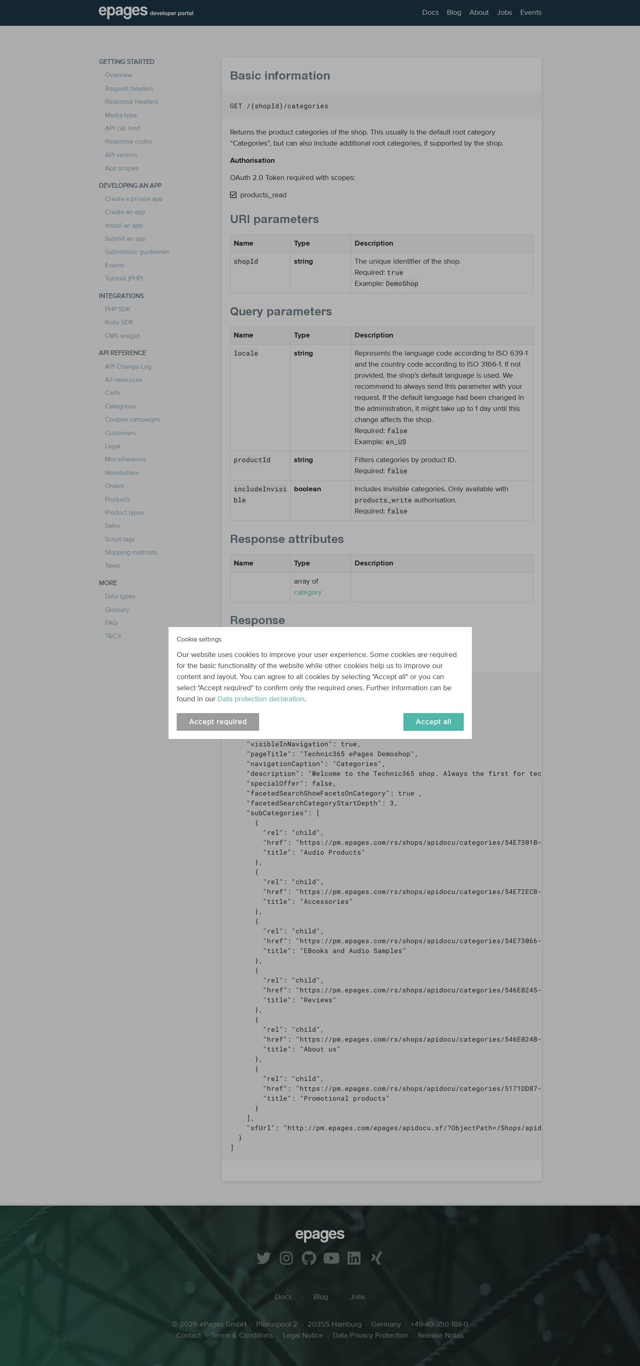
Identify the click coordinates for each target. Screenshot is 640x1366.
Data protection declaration (261, 699)
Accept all (433, 722)
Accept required (218, 722)
